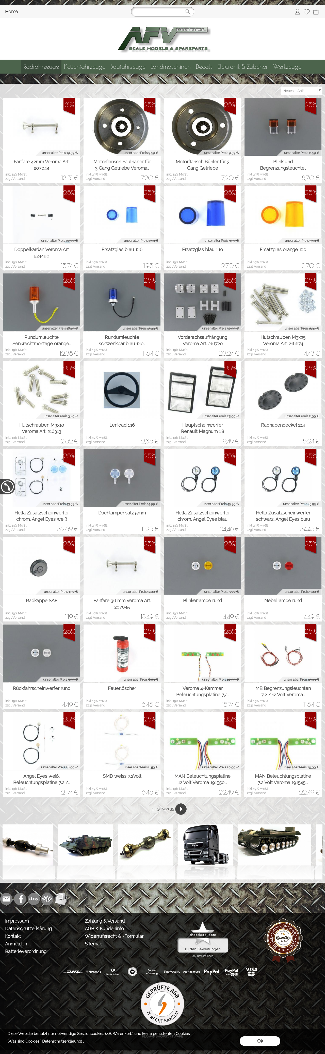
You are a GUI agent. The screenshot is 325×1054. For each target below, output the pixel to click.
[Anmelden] (297, 11)
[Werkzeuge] (287, 67)
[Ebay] (33, 899)
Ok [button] (260, 1041)
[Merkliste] (306, 11)
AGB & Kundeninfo (104, 928)
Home (11, 11)
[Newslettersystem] (61, 899)
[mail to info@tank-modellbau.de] (6, 899)
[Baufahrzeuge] (128, 67)
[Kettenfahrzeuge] (84, 67)
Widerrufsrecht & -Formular (114, 936)
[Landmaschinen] (170, 67)
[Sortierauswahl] (301, 91)
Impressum (17, 921)
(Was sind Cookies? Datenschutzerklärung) (45, 1041)
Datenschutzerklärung (28, 928)
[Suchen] (162, 11)
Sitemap (93, 943)
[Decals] (204, 67)
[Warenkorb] (316, 11)
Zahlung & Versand (105, 921)
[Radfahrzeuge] (41, 67)
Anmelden (16, 943)
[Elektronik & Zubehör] (243, 67)
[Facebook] (20, 899)
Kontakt (13, 936)
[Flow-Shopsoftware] (47, 899)
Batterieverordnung (25, 951)
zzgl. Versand (15, 179)
